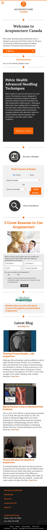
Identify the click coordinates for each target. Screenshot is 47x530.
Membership (8, 494)
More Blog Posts (23, 326)
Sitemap (14, 528)
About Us (7, 507)
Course (18, 175)
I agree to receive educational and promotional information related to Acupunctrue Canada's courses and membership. (23, 280)
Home (11, 526)
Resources (7, 499)
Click (2, 3)
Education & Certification (13, 490)
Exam (32, 175)
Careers (17, 526)
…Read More (14, 376)
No (18, 275)
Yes (9, 275)
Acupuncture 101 (10, 503)
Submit (24, 286)
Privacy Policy (26, 526)
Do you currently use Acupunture (17, 272)
